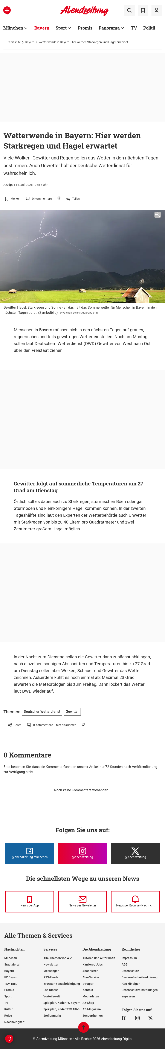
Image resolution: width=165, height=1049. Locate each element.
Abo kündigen (131, 983)
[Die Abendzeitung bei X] (135, 853)
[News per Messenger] (29, 901)
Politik (150, 28)
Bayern (41, 28)
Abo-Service (90, 977)
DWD (90, 343)
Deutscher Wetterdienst (42, 712)
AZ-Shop (88, 1002)
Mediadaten (90, 996)
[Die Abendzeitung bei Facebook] (29, 853)
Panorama (109, 28)
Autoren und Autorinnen (98, 958)
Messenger (51, 971)
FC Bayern (11, 977)
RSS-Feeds (50, 977)
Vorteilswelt (51, 996)
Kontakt (87, 990)
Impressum (129, 958)
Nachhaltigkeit (14, 1022)
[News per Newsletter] (82, 901)
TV (134, 28)
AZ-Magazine (91, 1009)
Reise (8, 1015)
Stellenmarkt (52, 1015)
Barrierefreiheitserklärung (139, 977)
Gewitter (105, 343)
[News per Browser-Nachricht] (135, 901)
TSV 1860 (10, 983)
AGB (125, 964)
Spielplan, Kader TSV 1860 (61, 1009)
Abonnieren (90, 971)
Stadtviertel (12, 964)
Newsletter (50, 964)
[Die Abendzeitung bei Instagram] (82, 853)
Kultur (8, 1009)
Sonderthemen (92, 1015)
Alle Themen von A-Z (57, 958)
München (13, 28)
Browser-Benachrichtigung (61, 983)
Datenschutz (130, 971)
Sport (61, 28)
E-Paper (87, 983)
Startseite (14, 42)
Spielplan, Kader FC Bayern (61, 1002)
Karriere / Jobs (92, 964)
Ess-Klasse (50, 990)
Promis (85, 28)
